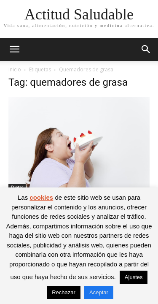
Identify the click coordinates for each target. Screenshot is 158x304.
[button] (14, 49)
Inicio (14, 69)
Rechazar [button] (63, 292)
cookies (41, 197)
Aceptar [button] (98, 292)
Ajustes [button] (134, 277)
